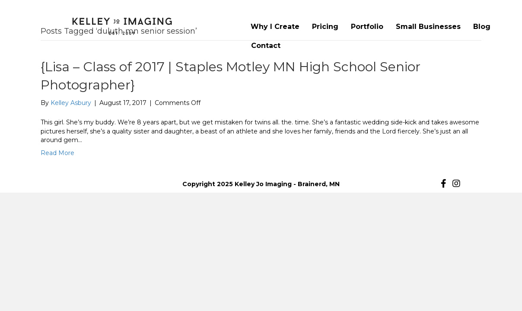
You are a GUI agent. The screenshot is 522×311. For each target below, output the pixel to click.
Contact (265, 45)
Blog (481, 26)
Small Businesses (428, 26)
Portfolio (367, 26)
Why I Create (275, 26)
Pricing (325, 26)
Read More (57, 153)
